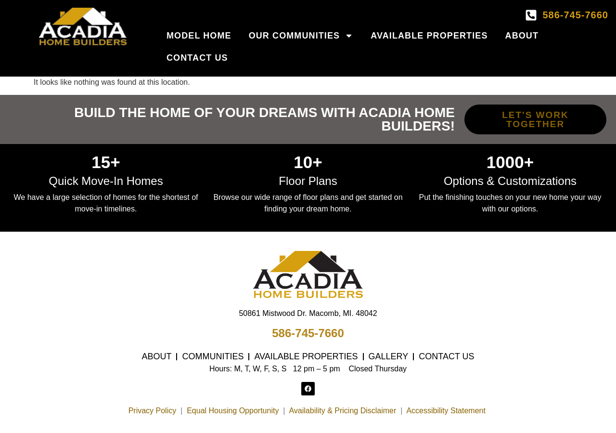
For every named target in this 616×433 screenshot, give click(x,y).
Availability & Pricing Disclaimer (342, 411)
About (522, 35)
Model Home (199, 35)
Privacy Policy (152, 411)
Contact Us (197, 58)
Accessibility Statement (447, 411)
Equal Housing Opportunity (233, 411)
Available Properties (429, 35)
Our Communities (301, 35)
